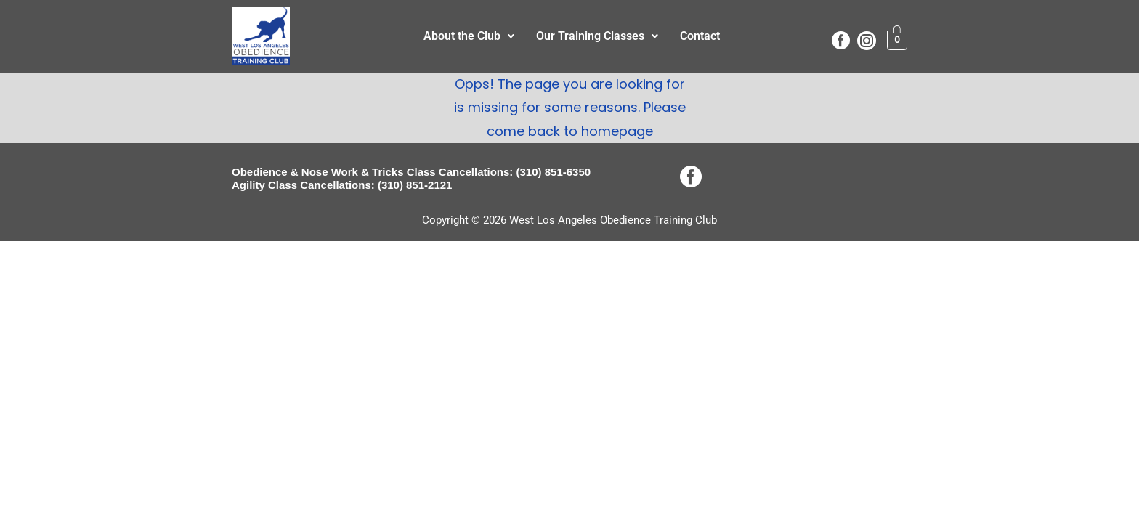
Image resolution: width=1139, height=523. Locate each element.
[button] (469, 36)
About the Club (468, 36)
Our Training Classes (597, 36)
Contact (700, 36)
